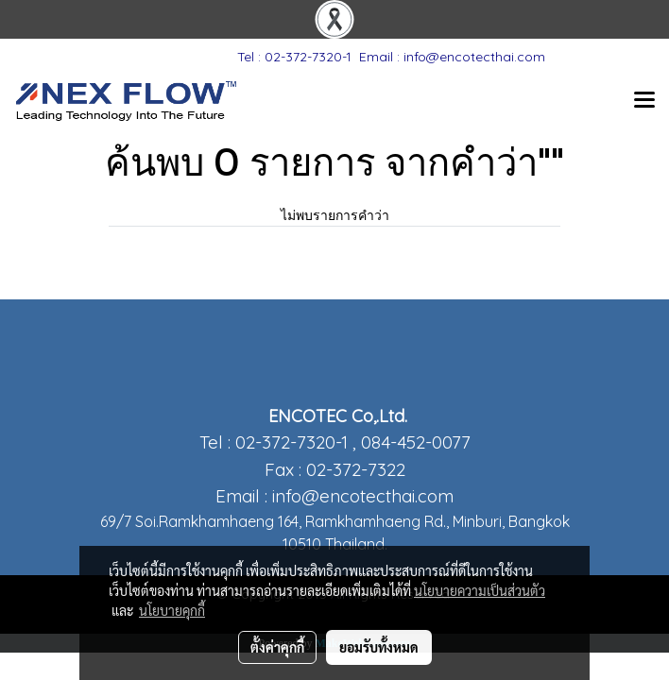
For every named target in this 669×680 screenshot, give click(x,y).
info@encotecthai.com (363, 495)
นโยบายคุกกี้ (172, 610)
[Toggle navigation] (644, 101)
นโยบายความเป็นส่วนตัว (479, 590)
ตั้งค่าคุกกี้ (277, 646)
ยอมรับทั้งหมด (379, 646)
